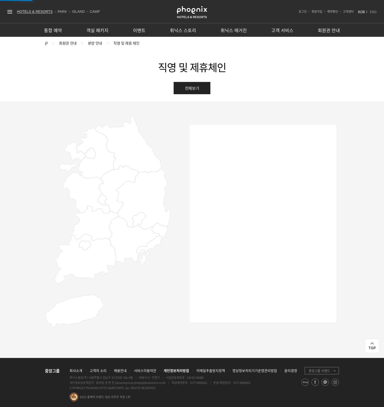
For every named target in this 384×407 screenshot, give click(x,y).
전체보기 (192, 88)
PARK (62, 11)
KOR (361, 11)
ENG (373, 11)
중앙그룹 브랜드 (319, 370)
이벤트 (139, 30)
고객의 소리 (98, 370)
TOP (372, 347)
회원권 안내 (329, 30)
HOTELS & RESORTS (35, 11)
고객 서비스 (282, 30)
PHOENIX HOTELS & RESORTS (192, 12)
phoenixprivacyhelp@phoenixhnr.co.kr (140, 383)
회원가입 (317, 11)
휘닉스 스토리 (183, 30)
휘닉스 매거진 (234, 30)
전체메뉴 (10, 12)
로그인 (303, 11)
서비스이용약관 (145, 370)
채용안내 (120, 370)
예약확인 (332, 11)
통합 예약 (53, 30)
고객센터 (348, 11)
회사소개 (76, 370)
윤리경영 (290, 370)
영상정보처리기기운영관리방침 (254, 370)
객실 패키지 (97, 30)
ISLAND (78, 11)
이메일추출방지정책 (210, 370)
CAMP (95, 11)
